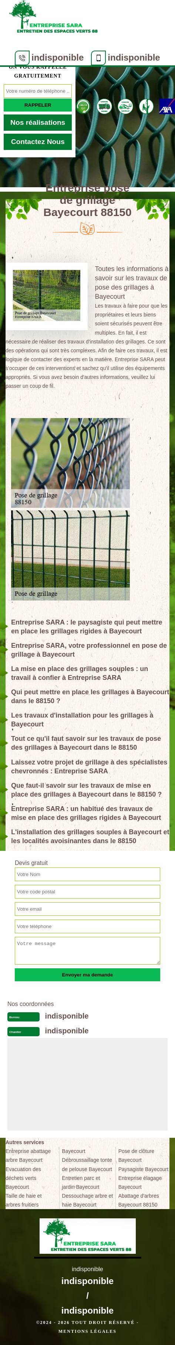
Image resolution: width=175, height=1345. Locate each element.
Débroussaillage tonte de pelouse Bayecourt (87, 1164)
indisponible (57, 57)
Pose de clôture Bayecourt (136, 1155)
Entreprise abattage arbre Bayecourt (28, 1155)
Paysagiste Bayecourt (143, 1169)
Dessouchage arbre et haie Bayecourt (87, 1200)
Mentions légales (87, 1331)
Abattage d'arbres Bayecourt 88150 (138, 1200)
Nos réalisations (37, 122)
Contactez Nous (38, 142)
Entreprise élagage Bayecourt (140, 1182)
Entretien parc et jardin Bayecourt (81, 1182)
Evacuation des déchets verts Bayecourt (23, 1178)
